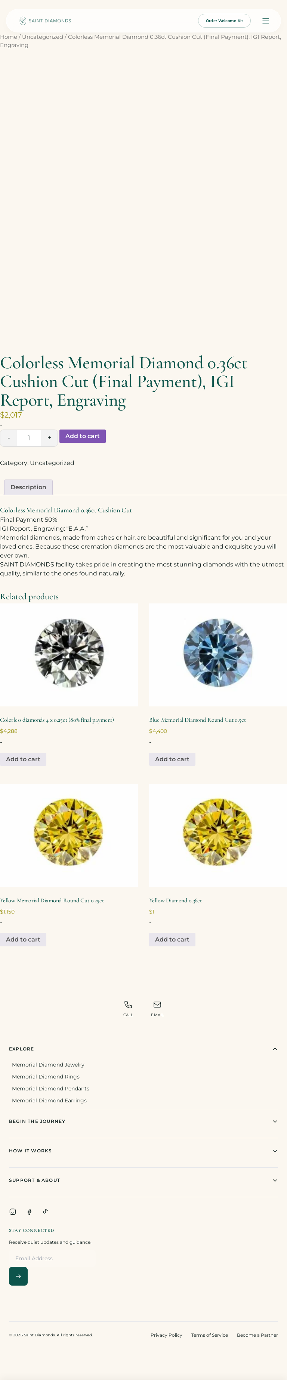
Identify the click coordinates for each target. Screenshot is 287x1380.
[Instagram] (12, 1211)
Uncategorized (42, 37)
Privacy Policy (166, 1335)
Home (8, 37)
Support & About (143, 1180)
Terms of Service (209, 1335)
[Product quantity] (29, 438)
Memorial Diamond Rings (46, 1076)
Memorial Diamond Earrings (49, 1100)
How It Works (143, 1151)
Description (28, 487)
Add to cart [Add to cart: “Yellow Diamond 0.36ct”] (172, 939)
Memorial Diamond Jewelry (48, 1064)
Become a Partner (257, 1335)
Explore (143, 1049)
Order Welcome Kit (224, 20)
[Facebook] (29, 1211)
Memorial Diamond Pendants (50, 1088)
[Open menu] (266, 21)
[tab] (28, 487)
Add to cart (82, 436)
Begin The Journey (143, 1121)
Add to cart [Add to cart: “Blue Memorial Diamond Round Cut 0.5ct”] (172, 759)
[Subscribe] (18, 1276)
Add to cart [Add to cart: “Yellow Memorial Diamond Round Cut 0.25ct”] (23, 939)
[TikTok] (45, 1211)
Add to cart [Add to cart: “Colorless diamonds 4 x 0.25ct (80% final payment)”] (23, 759)
